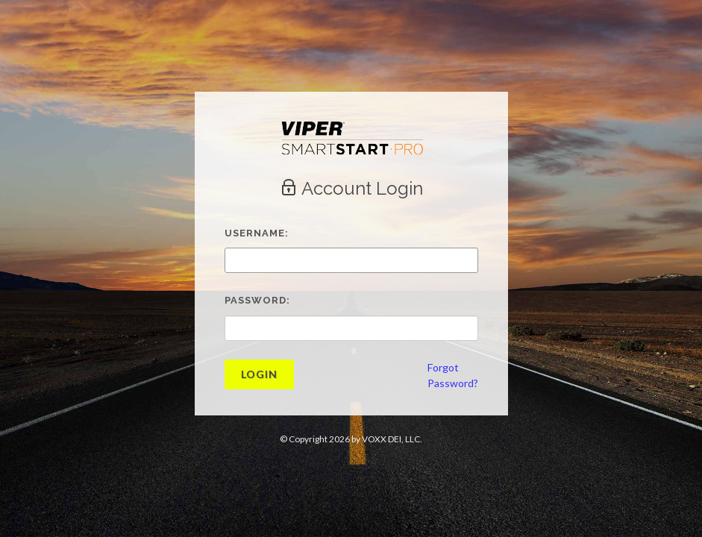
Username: (257, 233)
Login (259, 374)
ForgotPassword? (452, 375)
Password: (257, 300)
